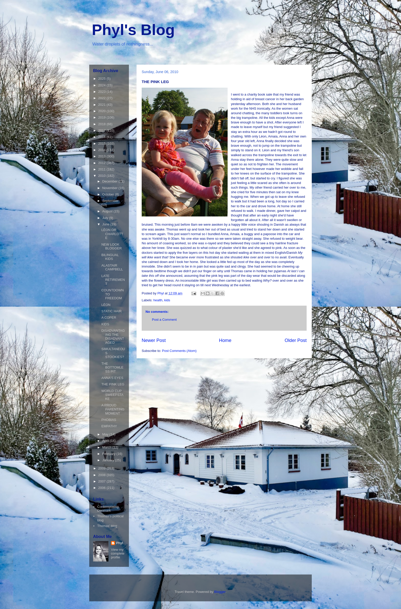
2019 (102, 117)
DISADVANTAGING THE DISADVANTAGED (113, 336)
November (110, 188)
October (108, 194)
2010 (102, 176)
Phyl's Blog (133, 29)
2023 (102, 92)
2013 (102, 156)
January (108, 460)
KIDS (105, 324)
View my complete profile (118, 553)
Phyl (119, 543)
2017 (102, 130)
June (106, 224)
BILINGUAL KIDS (109, 257)
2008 (102, 475)
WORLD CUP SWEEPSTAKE (112, 395)
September (110, 201)
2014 (102, 150)
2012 (102, 163)
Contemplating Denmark (108, 509)
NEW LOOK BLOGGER (111, 246)
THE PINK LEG (112, 384)
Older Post (296, 340)
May (105, 434)
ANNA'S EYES (112, 378)
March (107, 447)
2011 (102, 169)
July (105, 218)
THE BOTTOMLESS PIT (112, 367)
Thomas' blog (107, 526)
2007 (102, 481)
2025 (102, 79)
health (157, 300)
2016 (102, 137)
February (109, 454)
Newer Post (154, 340)
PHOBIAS (108, 420)
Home (225, 340)
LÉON (105, 305)
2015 (102, 143)
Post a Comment (164, 319)
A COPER (108, 317)
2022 (102, 98)
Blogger (220, 592)
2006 (102, 488)
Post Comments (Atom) (179, 351)
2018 (102, 124)
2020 (102, 111)
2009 (102, 468)
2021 (102, 105)
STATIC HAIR (111, 311)
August (108, 211)
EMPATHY (109, 426)
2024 (102, 85)
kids (167, 300)
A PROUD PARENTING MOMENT (112, 409)
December (110, 181)
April (106, 441)
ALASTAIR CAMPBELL (112, 267)
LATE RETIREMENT (113, 280)
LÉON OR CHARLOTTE (112, 234)
